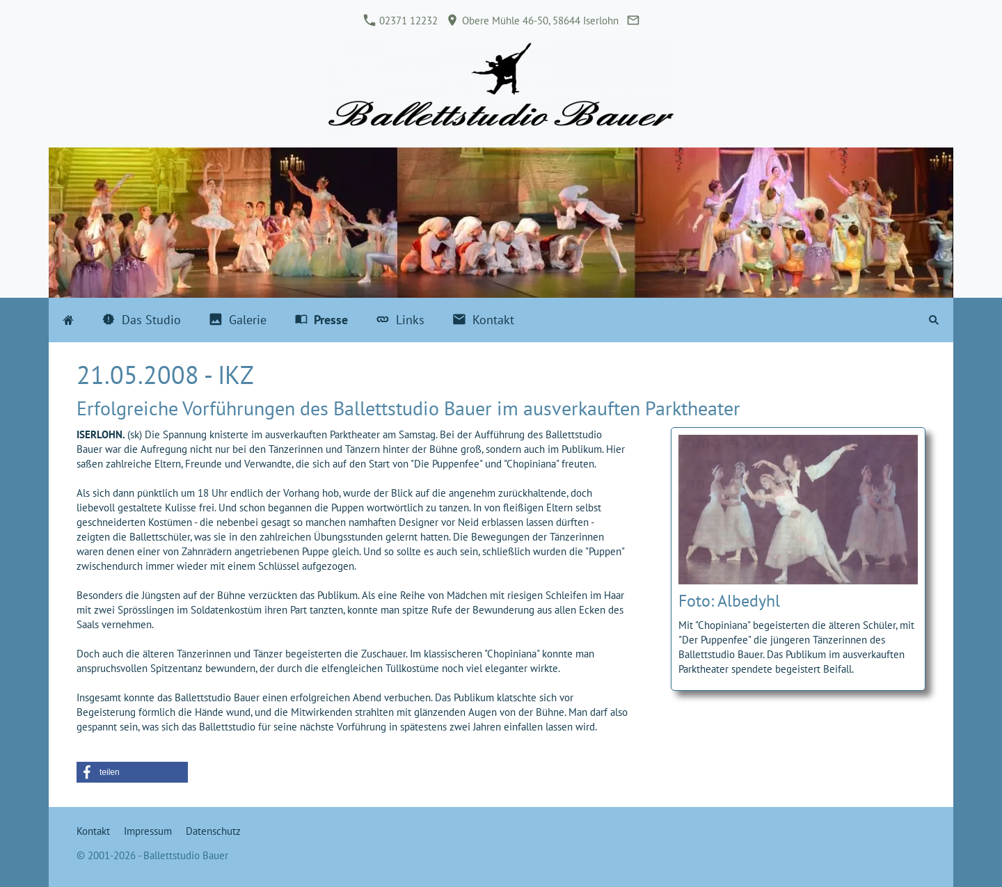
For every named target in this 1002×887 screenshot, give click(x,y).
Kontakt (93, 831)
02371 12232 (400, 20)
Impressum (148, 831)
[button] (132, 772)
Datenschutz (213, 831)
